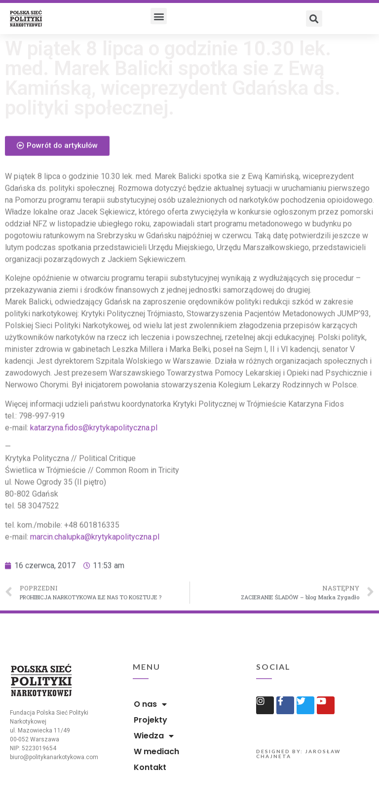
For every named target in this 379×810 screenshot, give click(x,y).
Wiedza (154, 736)
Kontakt (150, 767)
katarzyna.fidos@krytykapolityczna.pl (93, 454)
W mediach (156, 751)
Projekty (150, 720)
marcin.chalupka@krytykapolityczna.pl (94, 563)
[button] (159, 16)
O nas (150, 704)
